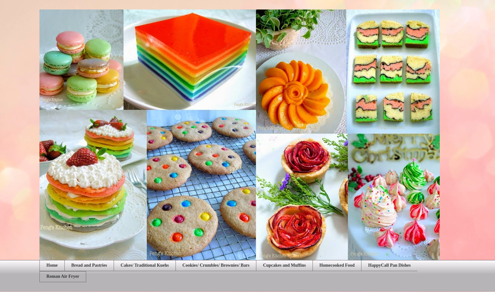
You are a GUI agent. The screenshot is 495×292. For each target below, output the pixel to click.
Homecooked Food (337, 265)
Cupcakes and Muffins (284, 265)
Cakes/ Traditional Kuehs (145, 265)
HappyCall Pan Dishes (389, 265)
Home (52, 265)
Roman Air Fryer (62, 276)
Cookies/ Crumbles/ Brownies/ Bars (215, 265)
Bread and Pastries (89, 265)
